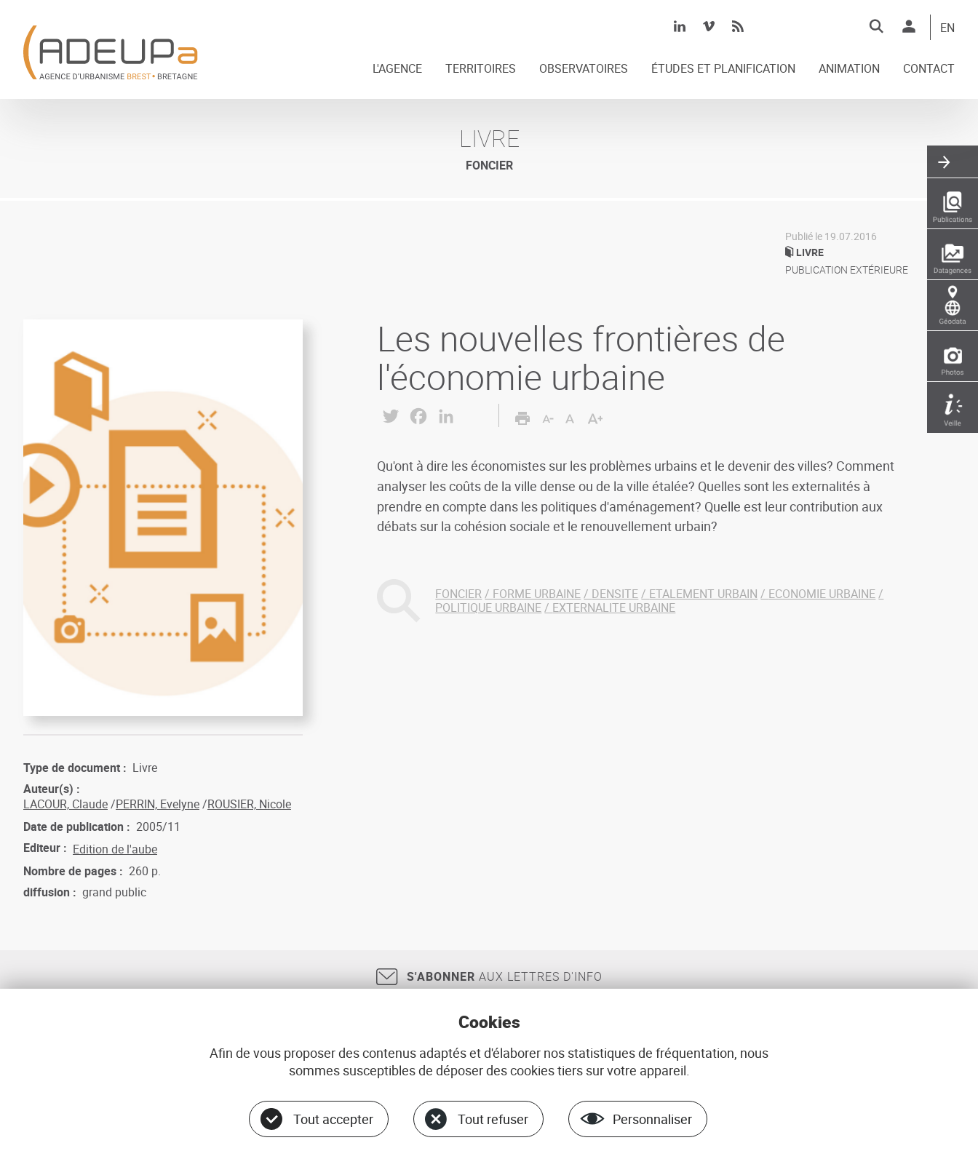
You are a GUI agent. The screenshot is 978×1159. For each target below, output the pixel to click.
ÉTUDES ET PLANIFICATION (723, 69)
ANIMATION (849, 69)
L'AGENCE (397, 69)
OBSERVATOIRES (583, 69)
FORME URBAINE (537, 594)
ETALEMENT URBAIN (703, 594)
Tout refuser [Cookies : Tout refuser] (493, 1119)
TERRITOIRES (480, 69)
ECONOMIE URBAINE (821, 594)
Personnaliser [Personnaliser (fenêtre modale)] (652, 1119)
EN (947, 28)
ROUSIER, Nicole (249, 804)
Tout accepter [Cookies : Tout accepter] (333, 1119)
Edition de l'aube (115, 849)
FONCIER (458, 594)
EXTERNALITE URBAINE (613, 608)
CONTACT (929, 69)
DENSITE (615, 594)
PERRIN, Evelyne (157, 804)
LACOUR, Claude (65, 804)
